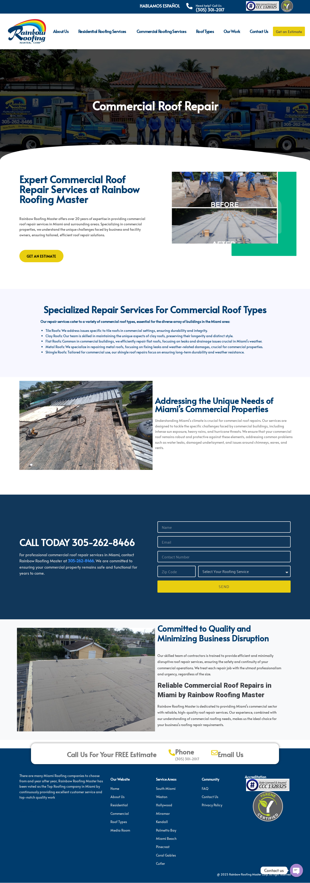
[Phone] (172, 753)
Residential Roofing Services (102, 31)
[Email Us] (214, 753)
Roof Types (205, 31)
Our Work (232, 31)
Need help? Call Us (209, 5)
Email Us (230, 755)
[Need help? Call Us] (189, 6)
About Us (61, 31)
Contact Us (259, 31)
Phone (184, 752)
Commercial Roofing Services (161, 31)
